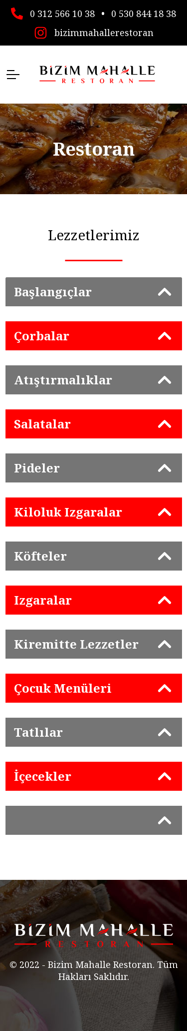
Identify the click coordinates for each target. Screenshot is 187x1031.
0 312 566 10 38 (62, 13)
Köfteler (40, 556)
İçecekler (42, 776)
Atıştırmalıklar (63, 379)
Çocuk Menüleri (63, 688)
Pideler (37, 467)
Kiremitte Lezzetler (76, 644)
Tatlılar (38, 732)
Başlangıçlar (53, 291)
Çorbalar (41, 335)
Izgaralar (43, 600)
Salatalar (42, 423)
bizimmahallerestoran (104, 32)
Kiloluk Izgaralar (68, 511)
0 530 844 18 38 (143, 13)
